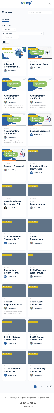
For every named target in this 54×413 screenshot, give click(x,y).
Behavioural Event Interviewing (39, 167)
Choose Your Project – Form (11, 271)
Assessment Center (39, 64)
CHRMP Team (38, 134)
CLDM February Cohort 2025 (37, 370)
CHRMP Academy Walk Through (38, 271)
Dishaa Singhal (12, 208)
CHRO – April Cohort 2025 (36, 303)
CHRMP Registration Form (13, 303)
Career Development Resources (36, 238)
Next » (50, 386)
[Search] (50, 4)
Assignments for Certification (12, 97)
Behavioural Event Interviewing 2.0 (13, 202)
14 (47, 386)
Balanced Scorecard (40, 131)
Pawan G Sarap (12, 70)
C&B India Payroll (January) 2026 (12, 238)
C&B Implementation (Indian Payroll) (37, 203)
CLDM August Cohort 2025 (37, 338)
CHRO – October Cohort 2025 (12, 338)
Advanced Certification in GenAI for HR (11, 65)
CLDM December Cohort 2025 (12, 370)
